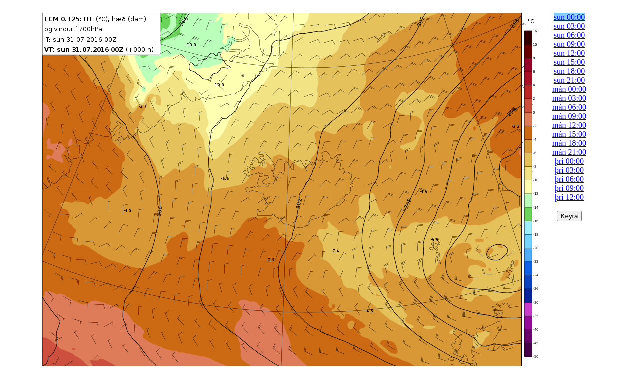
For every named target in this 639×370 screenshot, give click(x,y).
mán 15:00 (569, 134)
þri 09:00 (569, 188)
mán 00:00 (569, 89)
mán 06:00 (569, 107)
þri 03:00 (569, 170)
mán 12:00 (569, 125)
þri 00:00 (569, 161)
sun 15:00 (569, 62)
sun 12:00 (569, 53)
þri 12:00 (569, 197)
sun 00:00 (569, 17)
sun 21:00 (569, 80)
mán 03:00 (569, 98)
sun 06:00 (569, 35)
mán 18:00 (569, 143)
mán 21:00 (569, 152)
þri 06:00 (569, 179)
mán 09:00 (569, 116)
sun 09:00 (569, 44)
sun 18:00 (569, 71)
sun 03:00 (569, 26)
